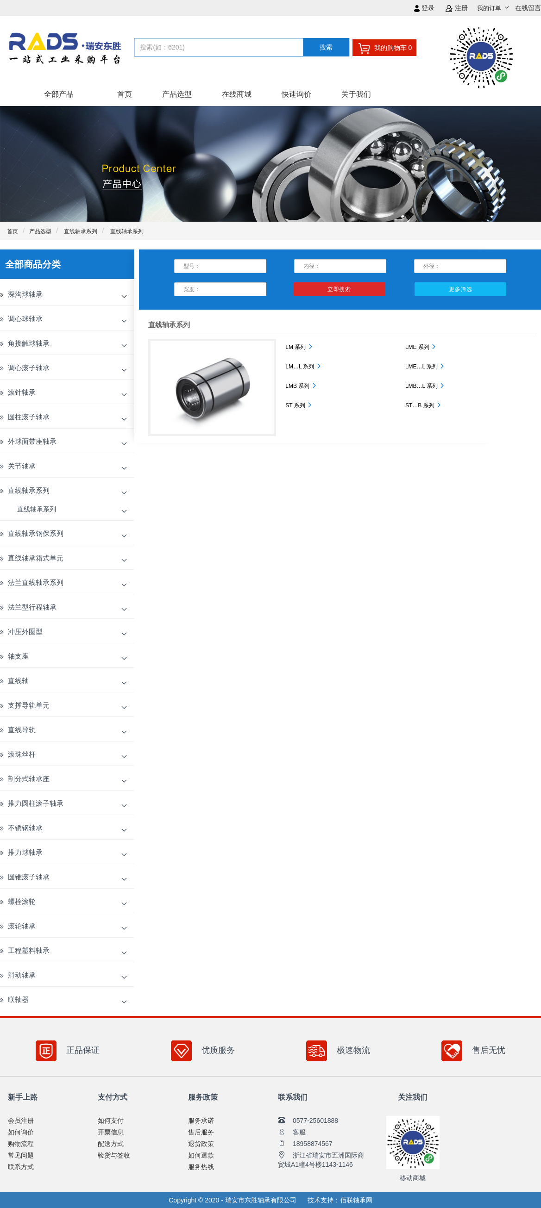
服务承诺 (201, 1120)
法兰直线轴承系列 (35, 582)
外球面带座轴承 (32, 441)
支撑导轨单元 (29, 705)
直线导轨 (22, 730)
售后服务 (201, 1132)
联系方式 (21, 1167)
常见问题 (21, 1155)
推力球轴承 (25, 852)
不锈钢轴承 (25, 828)
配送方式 (111, 1143)
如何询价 (21, 1132)
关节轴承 (22, 466)
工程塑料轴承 (29, 950)
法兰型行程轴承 (32, 607)
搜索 (326, 47)
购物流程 (21, 1143)
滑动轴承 (22, 975)
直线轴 (18, 681)
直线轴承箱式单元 (35, 558)
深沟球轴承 (25, 294)
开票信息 (111, 1132)
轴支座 (18, 656)
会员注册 (21, 1120)
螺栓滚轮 (22, 901)
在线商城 (237, 94)
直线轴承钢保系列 (35, 533)
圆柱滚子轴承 (29, 417)
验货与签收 (114, 1155)
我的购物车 (384, 48)
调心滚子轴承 (29, 368)
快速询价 (296, 94)
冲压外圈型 (25, 631)
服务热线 (201, 1167)
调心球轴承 (25, 319)
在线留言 (528, 8)
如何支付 (111, 1120)
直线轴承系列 (80, 231)
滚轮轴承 (22, 926)
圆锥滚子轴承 (29, 877)
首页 (124, 94)
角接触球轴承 (29, 343)
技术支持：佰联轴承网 (340, 1200)
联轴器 (18, 999)
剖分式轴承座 (29, 779)
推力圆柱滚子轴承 (35, 803)
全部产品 (59, 94)
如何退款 (201, 1155)
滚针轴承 (22, 392)
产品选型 (177, 94)
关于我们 (356, 94)
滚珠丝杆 (22, 754)
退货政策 (201, 1143)
